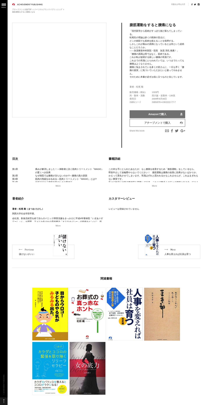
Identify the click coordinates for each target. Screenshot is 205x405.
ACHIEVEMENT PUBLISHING (27, 4)
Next (169, 252)
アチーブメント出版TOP (21, 9)
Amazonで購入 (157, 114)
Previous (43, 252)
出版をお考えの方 (178, 4)
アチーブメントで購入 (157, 122)
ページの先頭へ (4, 401)
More (58, 186)
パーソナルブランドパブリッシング (48, 9)
